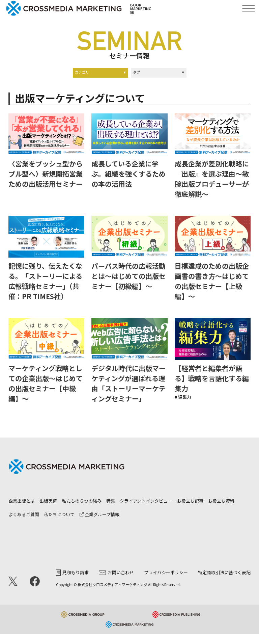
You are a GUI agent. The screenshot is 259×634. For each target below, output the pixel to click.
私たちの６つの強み (82, 501)
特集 (110, 501)
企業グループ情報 (99, 514)
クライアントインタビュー (146, 501)
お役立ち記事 (190, 501)
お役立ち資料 (221, 501)
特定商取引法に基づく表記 (224, 572)
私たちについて (59, 514)
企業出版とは (21, 501)
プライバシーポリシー (166, 572)
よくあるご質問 (23, 514)
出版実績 (48, 501)
